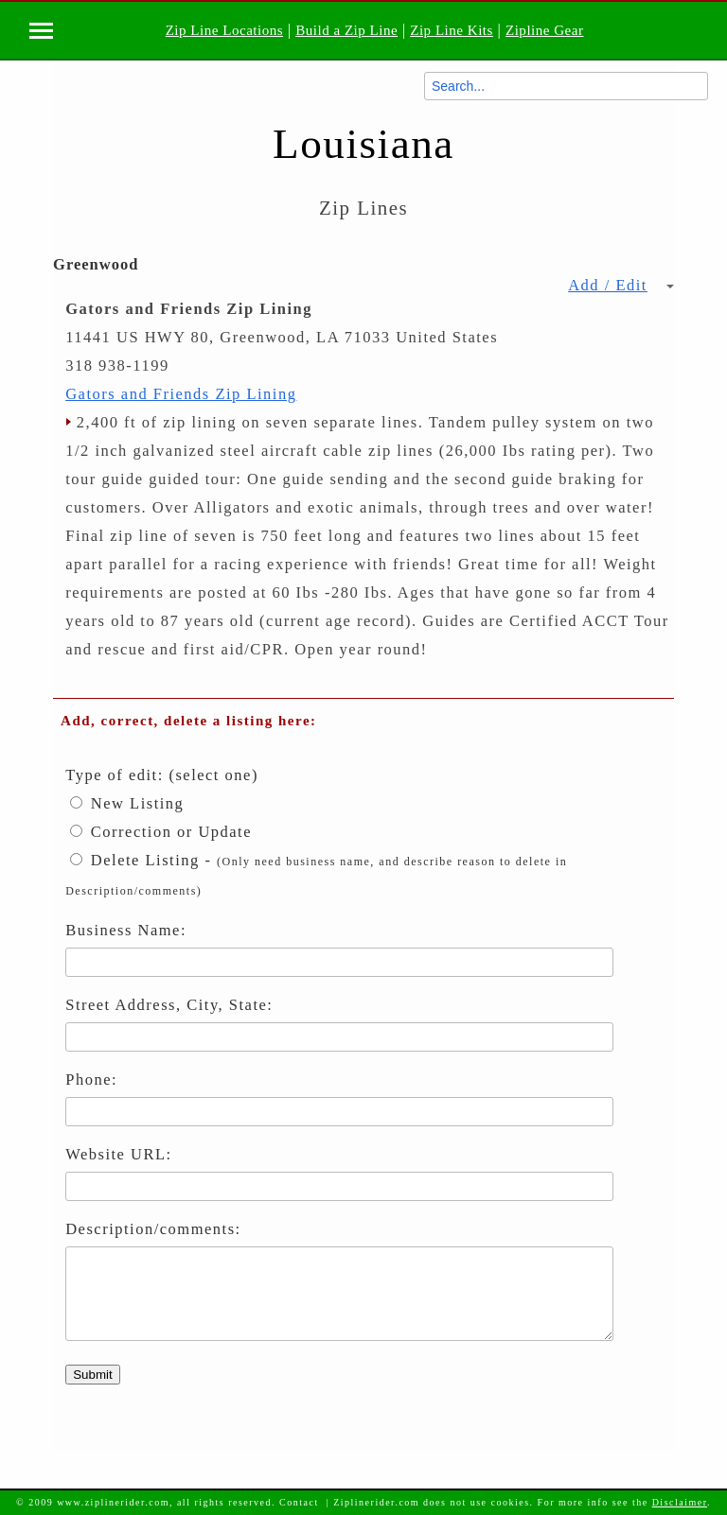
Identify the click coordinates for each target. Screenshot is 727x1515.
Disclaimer (679, 1502)
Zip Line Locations (224, 30)
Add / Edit (621, 285)
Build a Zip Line (346, 30)
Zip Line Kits (451, 30)
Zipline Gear (544, 30)
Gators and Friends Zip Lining (180, 394)
